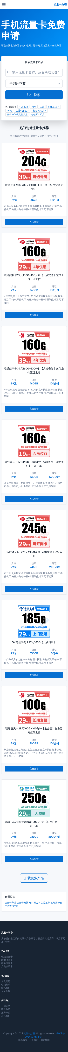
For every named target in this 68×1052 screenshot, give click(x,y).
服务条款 (5, 1012)
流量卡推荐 (22, 902)
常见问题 (5, 981)
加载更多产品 (34, 878)
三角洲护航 (56, 902)
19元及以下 (53, 106)
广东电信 (23, 106)
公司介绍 (5, 1006)
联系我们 (5, 987)
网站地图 (45, 1040)
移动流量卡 (7, 963)
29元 (9, 110)
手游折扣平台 (11, 905)
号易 (31, 902)
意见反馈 (5, 991)
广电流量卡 (7, 966)
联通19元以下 (22, 110)
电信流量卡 (7, 956)
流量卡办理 (10, 902)
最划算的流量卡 (42, 902)
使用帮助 (5, 984)
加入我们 (5, 1015)
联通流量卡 (7, 959)
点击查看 (34, 221)
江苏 (42, 106)
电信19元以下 (39, 110)
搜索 (33, 94)
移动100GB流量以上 (17, 114)
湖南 (34, 106)
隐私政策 (5, 1009)
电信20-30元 (38, 114)
